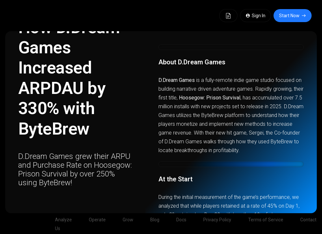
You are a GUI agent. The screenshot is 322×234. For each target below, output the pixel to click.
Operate (97, 219)
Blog (154, 219)
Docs (181, 219)
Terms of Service (265, 219)
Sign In (255, 15)
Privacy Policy (217, 219)
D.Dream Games (176, 80)
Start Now (292, 15)
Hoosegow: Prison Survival (209, 98)
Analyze (63, 219)
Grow (128, 219)
